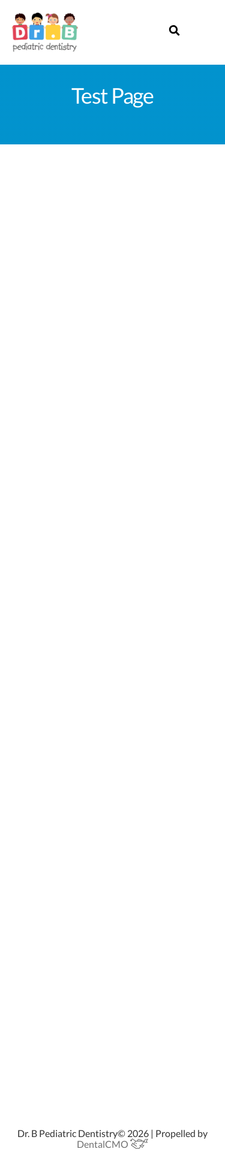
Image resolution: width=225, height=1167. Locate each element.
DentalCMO (112, 1144)
